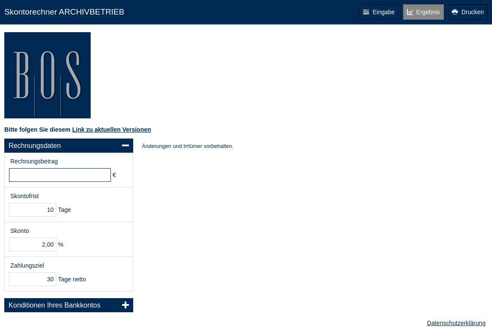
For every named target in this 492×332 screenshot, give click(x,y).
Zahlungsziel (27, 265)
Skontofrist (24, 196)
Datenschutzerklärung (456, 323)
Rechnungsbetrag (34, 161)
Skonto (19, 230)
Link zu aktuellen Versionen (111, 129)
